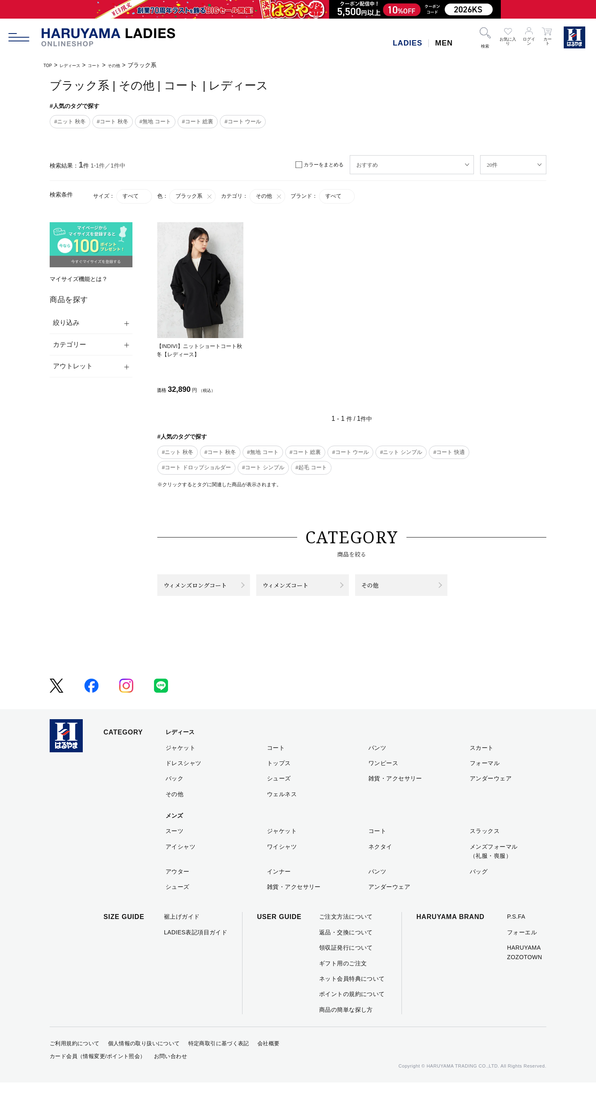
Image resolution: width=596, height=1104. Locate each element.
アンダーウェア (491, 800)
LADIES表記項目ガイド (195, 953)
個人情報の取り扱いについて (144, 1065)
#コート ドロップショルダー (196, 467)
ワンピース (383, 784)
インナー (279, 892)
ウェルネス (282, 815)
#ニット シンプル (401, 452)
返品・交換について (346, 953)
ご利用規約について (75, 1065)
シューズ (279, 800)
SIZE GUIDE (123, 938)
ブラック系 (194, 196)
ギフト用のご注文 (343, 984)
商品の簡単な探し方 (346, 1030)
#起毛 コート (311, 467)
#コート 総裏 (198, 121)
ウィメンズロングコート (198, 595)
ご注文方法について (346, 938)
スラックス (485, 852)
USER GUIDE (279, 938)
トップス (279, 784)
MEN (444, 43)
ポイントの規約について (352, 1015)
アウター (178, 892)
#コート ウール (242, 121)
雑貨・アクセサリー (395, 800)
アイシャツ (180, 867)
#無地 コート (155, 121)
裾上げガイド (182, 938)
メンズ (174, 837)
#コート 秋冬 (112, 121)
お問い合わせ (170, 1078)
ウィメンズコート (297, 596)
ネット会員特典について (352, 1000)
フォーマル (485, 784)
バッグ (479, 892)
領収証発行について (346, 969)
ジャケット (180, 769)
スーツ (174, 852)
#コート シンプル (263, 467)
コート (108, 65)
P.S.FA (516, 938)
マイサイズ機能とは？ (79, 279)
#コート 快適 (449, 452)
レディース (77, 65)
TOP (49, 65)
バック (174, 800)
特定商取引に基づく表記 (218, 1065)
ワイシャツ (282, 867)
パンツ (377, 769)
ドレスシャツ (184, 784)
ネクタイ (380, 867)
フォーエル (522, 953)
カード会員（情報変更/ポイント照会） (98, 1078)
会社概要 (268, 1065)
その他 (133, 65)
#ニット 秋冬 (70, 121)
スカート (482, 769)
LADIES (407, 43)
